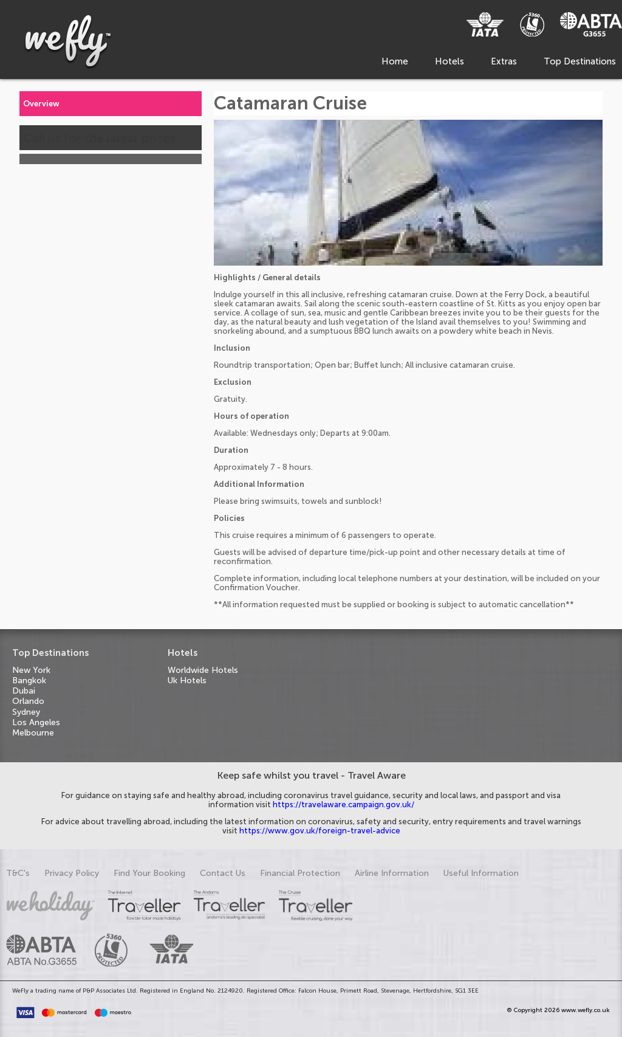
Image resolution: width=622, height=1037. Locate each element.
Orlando (28, 701)
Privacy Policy (71, 873)
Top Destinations (580, 61)
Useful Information (481, 873)
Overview (41, 103)
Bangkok (29, 680)
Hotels (449, 61)
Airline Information (392, 873)
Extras (504, 61)
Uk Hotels (187, 680)
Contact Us (222, 873)
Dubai (23, 691)
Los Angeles (36, 722)
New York (31, 670)
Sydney (26, 712)
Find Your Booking (149, 873)
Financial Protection (300, 873)
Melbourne (33, 733)
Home (394, 61)
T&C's (18, 873)
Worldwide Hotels (203, 670)
